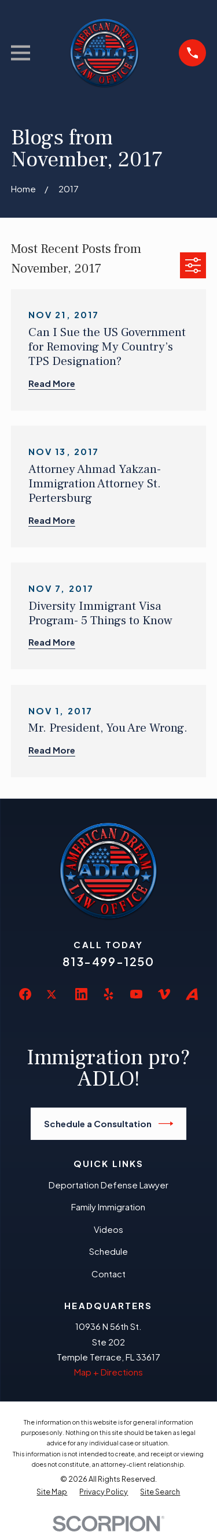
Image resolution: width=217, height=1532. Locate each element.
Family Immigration (108, 1206)
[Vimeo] (164, 994)
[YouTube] (136, 994)
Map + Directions (108, 1371)
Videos (108, 1229)
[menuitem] (51, 1492)
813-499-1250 (108, 961)
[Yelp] (108, 994)
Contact (108, 1273)
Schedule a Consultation (109, 1123)
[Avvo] (192, 994)
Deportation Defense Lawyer (108, 1184)
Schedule (108, 1251)
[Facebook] (25, 994)
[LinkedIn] (81, 994)
